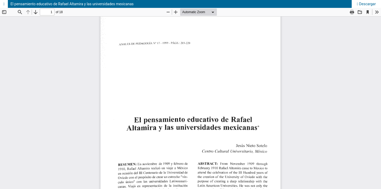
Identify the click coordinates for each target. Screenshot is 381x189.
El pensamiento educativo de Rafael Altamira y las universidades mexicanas (72, 4)
